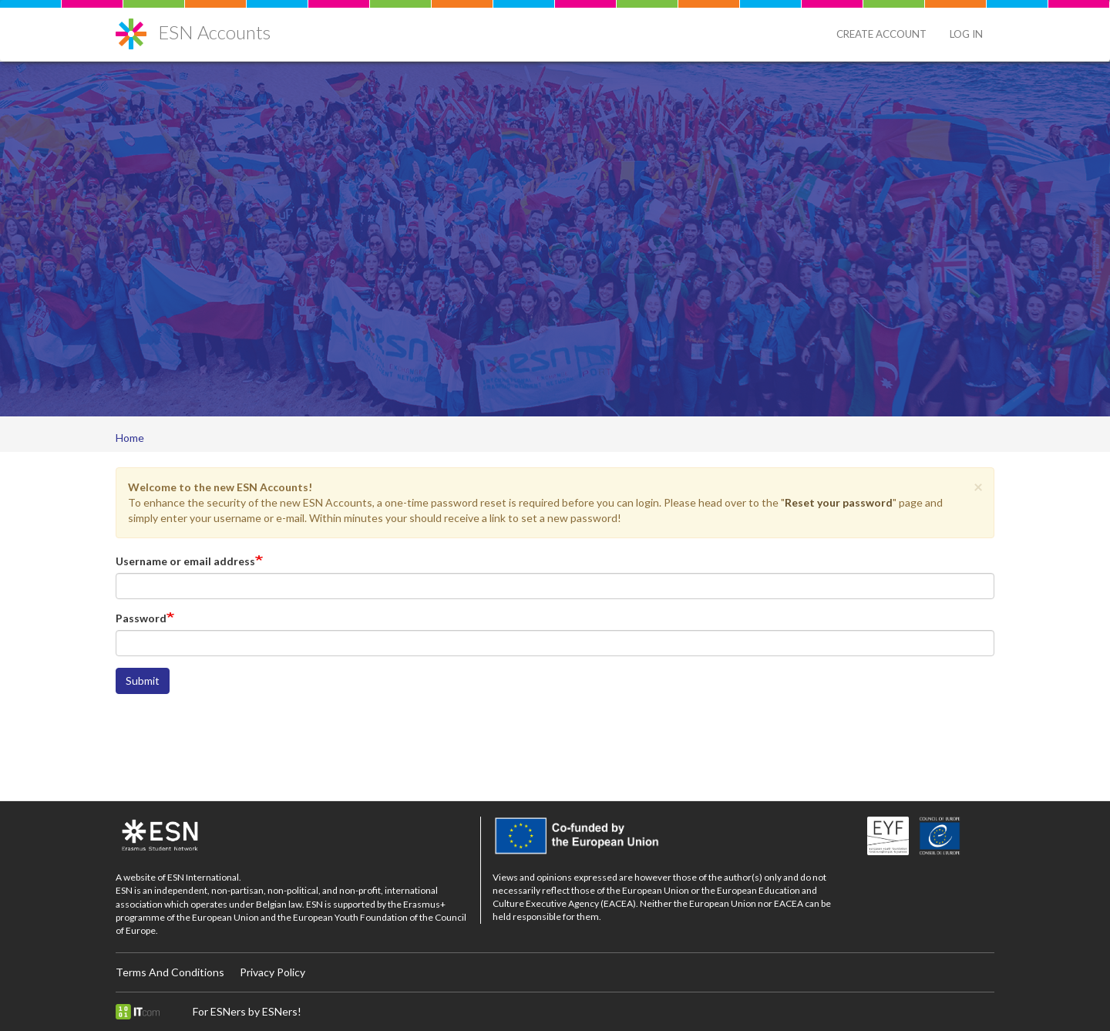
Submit (143, 680)
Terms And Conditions (170, 972)
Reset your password (839, 502)
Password (141, 618)
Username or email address (185, 561)
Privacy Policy (272, 972)
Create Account (881, 34)
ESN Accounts (214, 32)
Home (130, 437)
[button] (978, 486)
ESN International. (204, 877)
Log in (966, 34)
